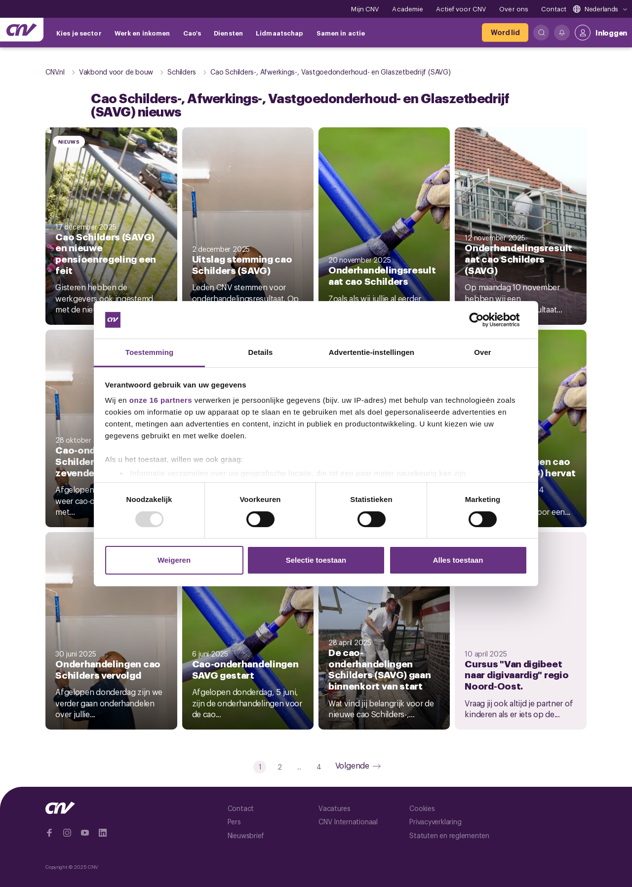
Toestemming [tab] (149, 352)
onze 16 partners (160, 400)
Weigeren (174, 560)
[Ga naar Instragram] (67, 833)
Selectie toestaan (316, 560)
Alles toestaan (458, 560)
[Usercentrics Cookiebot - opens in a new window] (484, 319)
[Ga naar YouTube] (85, 833)
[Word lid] (505, 32)
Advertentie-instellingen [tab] (371, 352)
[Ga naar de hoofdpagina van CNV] (21, 29)
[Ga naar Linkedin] (103, 833)
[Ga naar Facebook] (49, 833)
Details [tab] (260, 352)
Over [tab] (482, 352)
